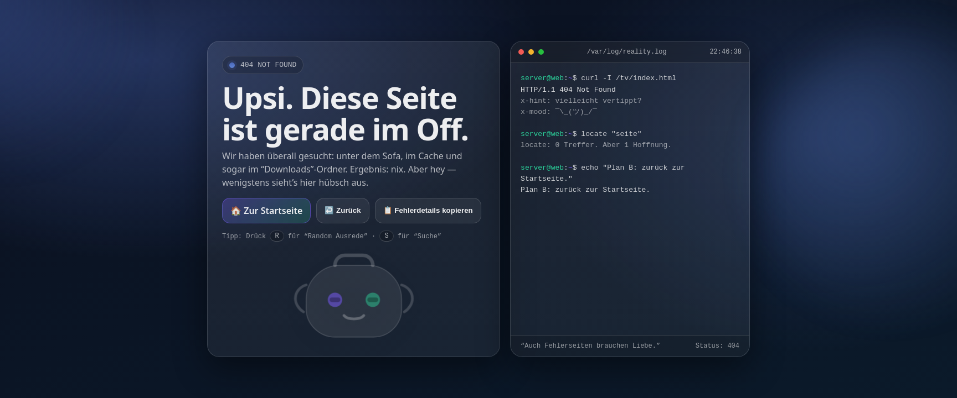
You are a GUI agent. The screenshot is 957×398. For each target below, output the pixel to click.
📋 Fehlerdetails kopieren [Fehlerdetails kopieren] (428, 210)
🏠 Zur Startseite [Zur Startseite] (266, 211)
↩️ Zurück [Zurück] (343, 210)
